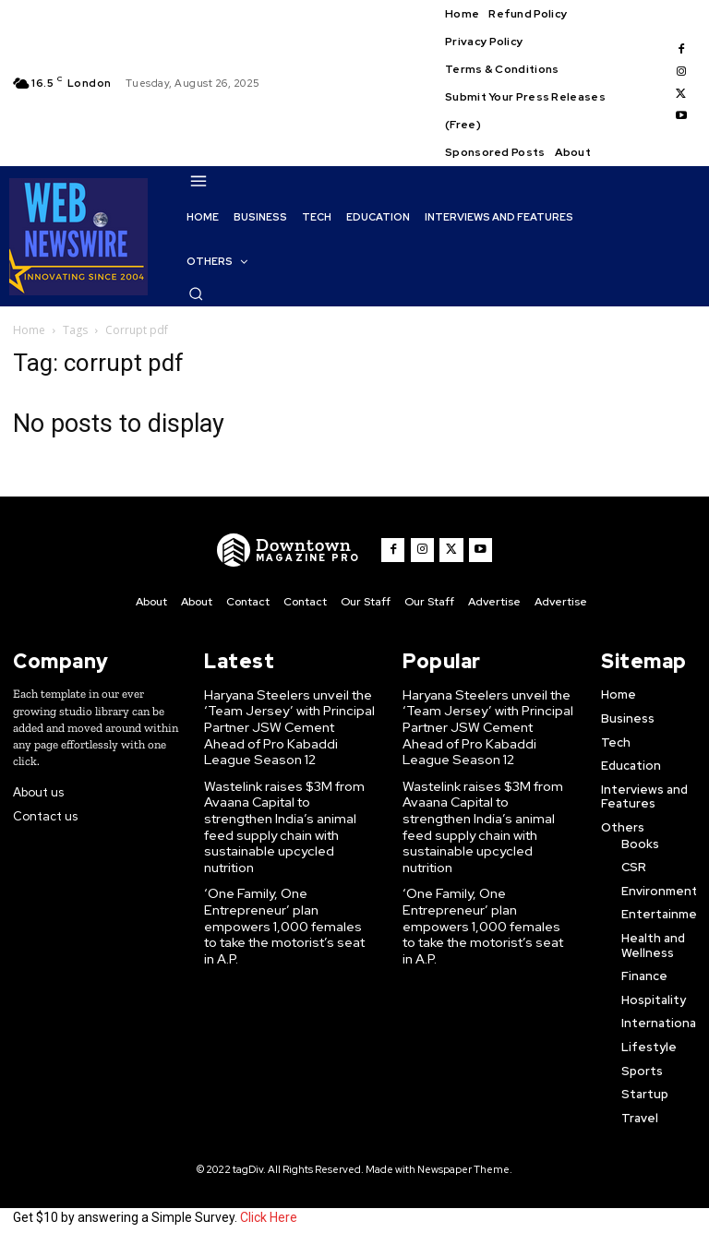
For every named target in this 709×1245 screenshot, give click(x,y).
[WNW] (292, 550)
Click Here (268, 1215)
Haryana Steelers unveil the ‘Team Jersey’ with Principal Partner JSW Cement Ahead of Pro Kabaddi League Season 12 (285, 722)
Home (29, 330)
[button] (195, 293)
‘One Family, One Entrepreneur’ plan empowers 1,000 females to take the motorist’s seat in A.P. (287, 883)
